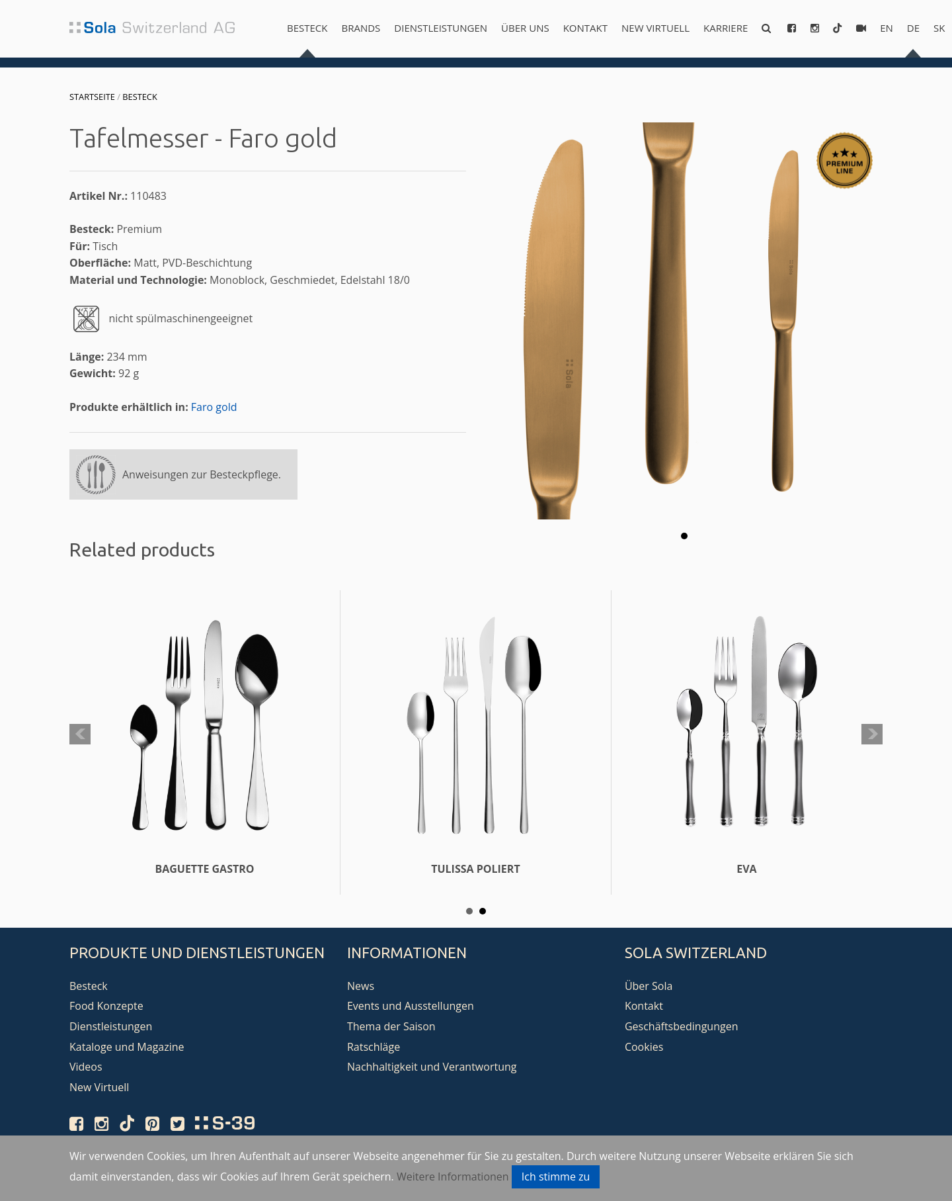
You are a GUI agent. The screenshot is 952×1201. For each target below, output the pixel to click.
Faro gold (214, 407)
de (913, 27)
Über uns (525, 27)
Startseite (92, 97)
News (360, 986)
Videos (85, 1066)
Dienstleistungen (440, 27)
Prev (80, 734)
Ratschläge (373, 1047)
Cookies (644, 1047)
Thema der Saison (391, 1026)
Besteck (307, 27)
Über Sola (648, 986)
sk (939, 27)
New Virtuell (655, 27)
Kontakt (585, 27)
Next (872, 734)
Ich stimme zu (556, 1176)
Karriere (725, 27)
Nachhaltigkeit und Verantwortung (432, 1066)
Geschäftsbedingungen (681, 1026)
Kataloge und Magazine (126, 1047)
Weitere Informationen (453, 1176)
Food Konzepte (106, 1006)
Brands (360, 27)
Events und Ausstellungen (410, 1006)
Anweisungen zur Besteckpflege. (201, 474)
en (886, 27)
